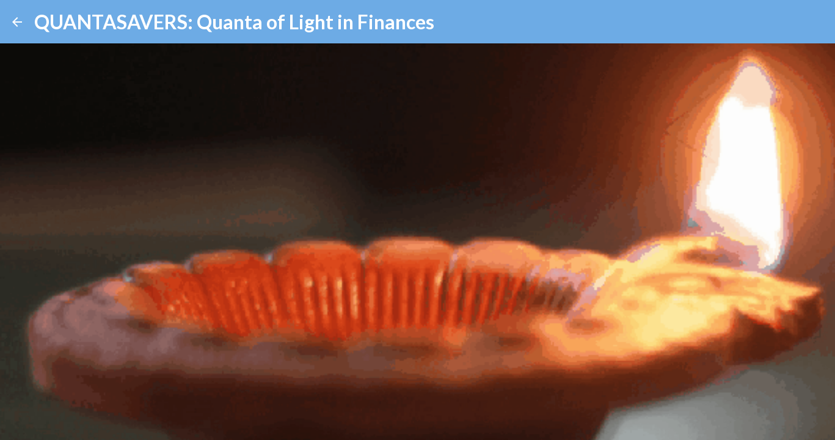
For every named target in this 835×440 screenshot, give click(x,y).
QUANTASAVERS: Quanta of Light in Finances (234, 22)
